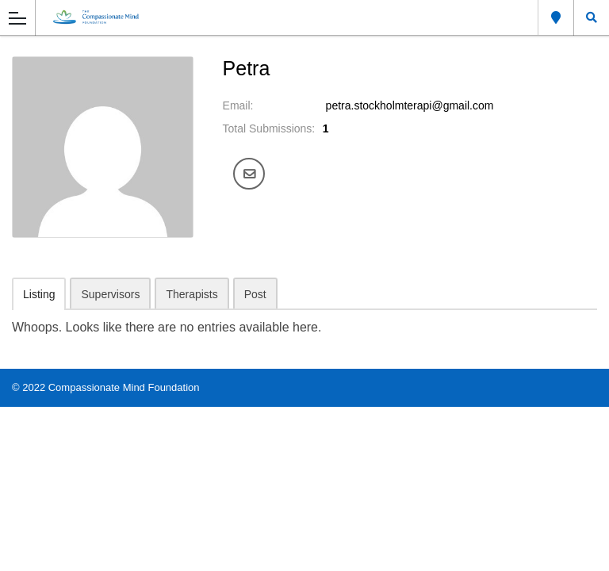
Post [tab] (255, 294)
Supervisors (110, 294)
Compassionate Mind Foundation (124, 387)
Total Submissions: (269, 128)
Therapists (191, 294)
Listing (39, 294)
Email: (238, 105)
